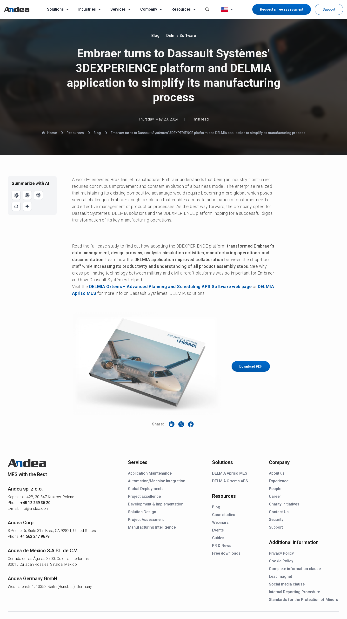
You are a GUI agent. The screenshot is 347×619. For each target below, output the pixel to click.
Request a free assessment (281, 9)
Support (329, 9)
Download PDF (250, 366)
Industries (89, 9)
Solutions (58, 9)
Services (120, 9)
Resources (184, 9)
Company (151, 9)
